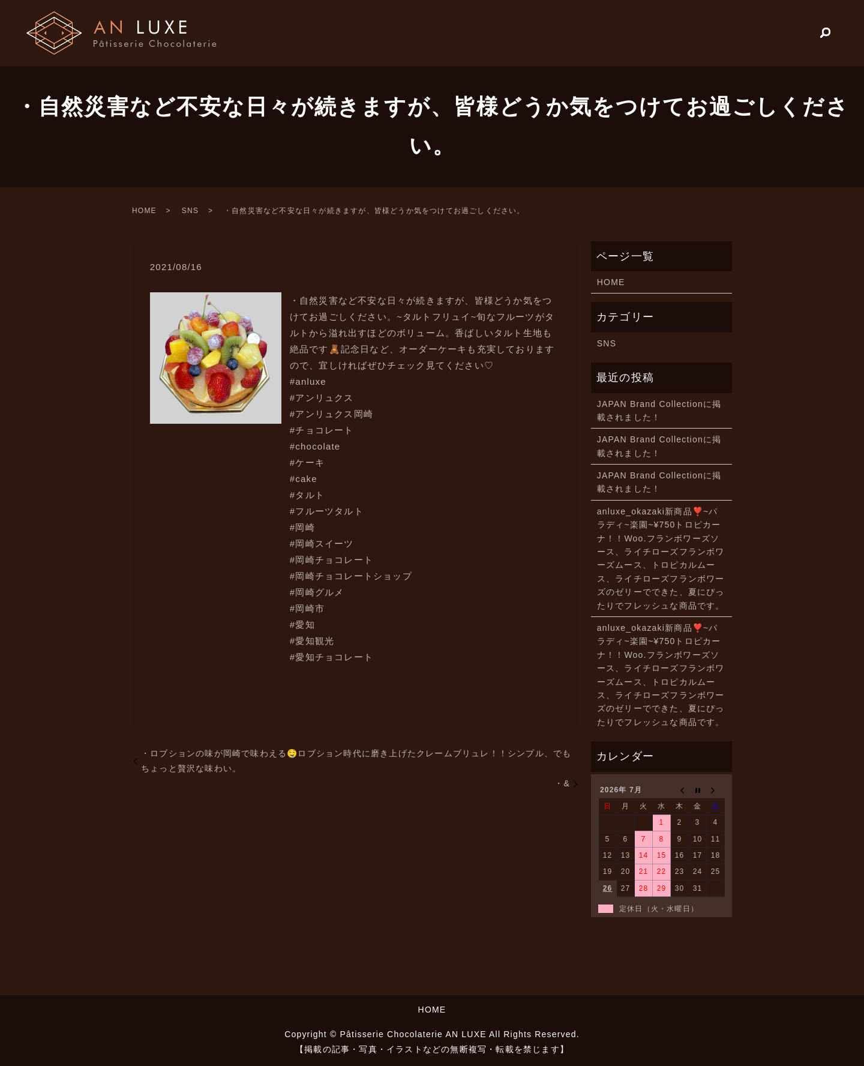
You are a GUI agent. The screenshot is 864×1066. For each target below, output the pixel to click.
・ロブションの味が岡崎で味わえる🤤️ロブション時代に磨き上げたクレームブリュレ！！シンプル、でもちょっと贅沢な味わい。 (356, 760)
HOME (706, 32)
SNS (190, 210)
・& (562, 783)
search (825, 34)
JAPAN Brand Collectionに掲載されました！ (659, 410)
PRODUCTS (772, 32)
